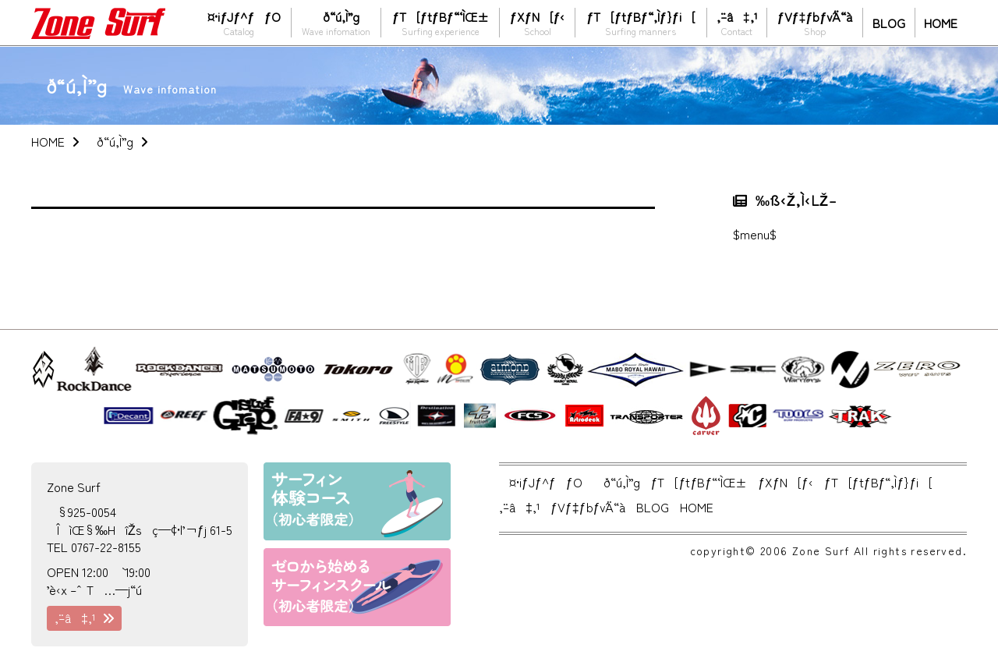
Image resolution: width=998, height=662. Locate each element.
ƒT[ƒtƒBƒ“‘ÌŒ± (440, 22)
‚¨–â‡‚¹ (737, 22)
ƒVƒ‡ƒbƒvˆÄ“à (815, 22)
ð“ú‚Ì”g (336, 22)
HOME (940, 22)
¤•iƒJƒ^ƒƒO (239, 22)
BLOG (888, 22)
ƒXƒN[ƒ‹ (537, 22)
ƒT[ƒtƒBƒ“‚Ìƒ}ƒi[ (641, 22)
